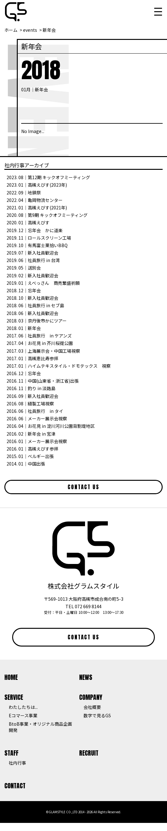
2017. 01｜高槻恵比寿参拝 (32, 358)
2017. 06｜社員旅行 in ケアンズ (39, 335)
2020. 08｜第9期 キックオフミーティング (47, 215)
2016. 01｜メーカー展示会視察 (37, 441)
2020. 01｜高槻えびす (28, 222)
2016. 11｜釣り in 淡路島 (31, 388)
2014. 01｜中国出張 (26, 464)
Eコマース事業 (23, 715)
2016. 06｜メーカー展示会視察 (37, 418)
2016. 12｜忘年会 (24, 373)
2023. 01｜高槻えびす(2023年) (37, 185)
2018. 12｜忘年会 (24, 290)
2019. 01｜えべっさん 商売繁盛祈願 (43, 283)
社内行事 (17, 763)
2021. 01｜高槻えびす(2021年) (37, 207)
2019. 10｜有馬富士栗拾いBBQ (37, 245)
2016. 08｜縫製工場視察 (30, 403)
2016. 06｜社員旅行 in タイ (35, 411)
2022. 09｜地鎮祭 (24, 192)
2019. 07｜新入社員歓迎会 (32, 253)
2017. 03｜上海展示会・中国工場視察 (43, 351)
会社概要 (92, 707)
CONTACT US (83, 487)
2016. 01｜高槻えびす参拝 (32, 449)
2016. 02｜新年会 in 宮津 (31, 434)
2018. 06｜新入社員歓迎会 (32, 313)
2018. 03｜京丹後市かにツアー (37, 321)
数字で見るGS (97, 715)
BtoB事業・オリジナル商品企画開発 (40, 727)
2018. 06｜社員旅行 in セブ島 (35, 305)
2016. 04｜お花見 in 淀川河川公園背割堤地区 (51, 426)
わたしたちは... (23, 707)
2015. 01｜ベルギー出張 (30, 456)
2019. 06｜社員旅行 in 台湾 (33, 260)
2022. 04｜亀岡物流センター (35, 200)
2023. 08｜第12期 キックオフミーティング (48, 177)
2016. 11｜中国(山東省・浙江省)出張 (43, 381)
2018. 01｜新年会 (24, 328)
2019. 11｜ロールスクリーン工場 (39, 238)
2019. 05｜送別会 (24, 268)
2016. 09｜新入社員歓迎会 (32, 396)
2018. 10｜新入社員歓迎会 (32, 298)
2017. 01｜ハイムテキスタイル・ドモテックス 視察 (59, 366)
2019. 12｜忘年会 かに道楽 (35, 230)
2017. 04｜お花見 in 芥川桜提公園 (40, 343)
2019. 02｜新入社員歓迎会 (32, 275)
